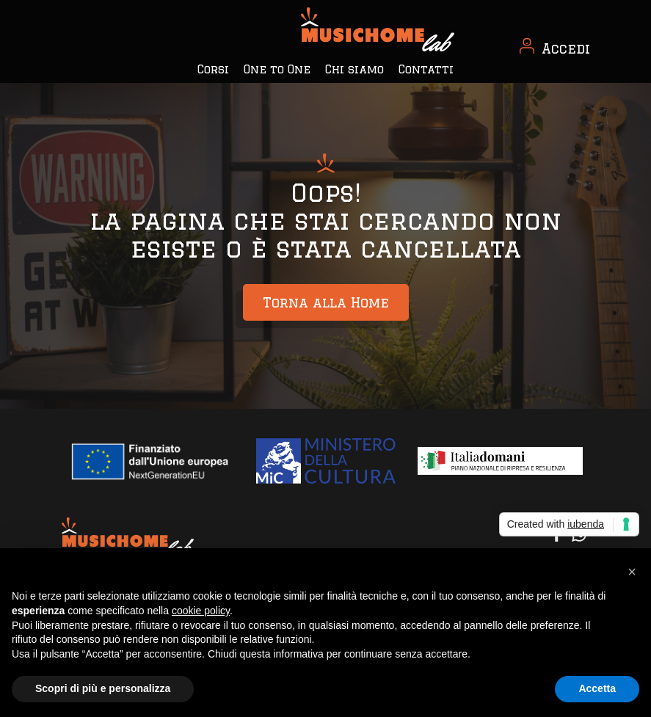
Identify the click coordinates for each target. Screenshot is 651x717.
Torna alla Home (326, 302)
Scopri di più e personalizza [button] (102, 688)
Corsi (213, 69)
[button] (632, 571)
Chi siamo (354, 69)
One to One (277, 69)
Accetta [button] (597, 688)
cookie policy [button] (201, 610)
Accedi (566, 48)
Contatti (426, 69)
